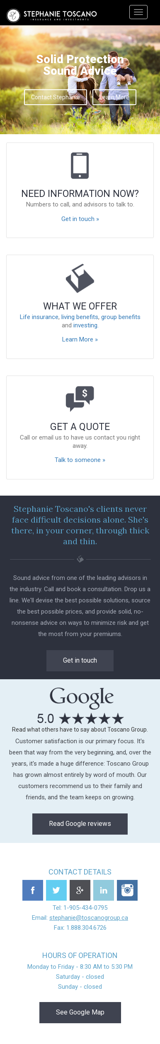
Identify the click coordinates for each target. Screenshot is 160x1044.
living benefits (79, 317)
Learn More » (80, 339)
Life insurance (39, 317)
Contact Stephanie (55, 97)
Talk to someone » (80, 460)
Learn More (114, 97)
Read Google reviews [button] (80, 824)
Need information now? (80, 193)
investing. (86, 325)
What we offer (80, 306)
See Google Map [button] (80, 1012)
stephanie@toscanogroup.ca (88, 917)
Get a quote (80, 426)
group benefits (121, 317)
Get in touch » (80, 219)
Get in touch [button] (80, 660)
